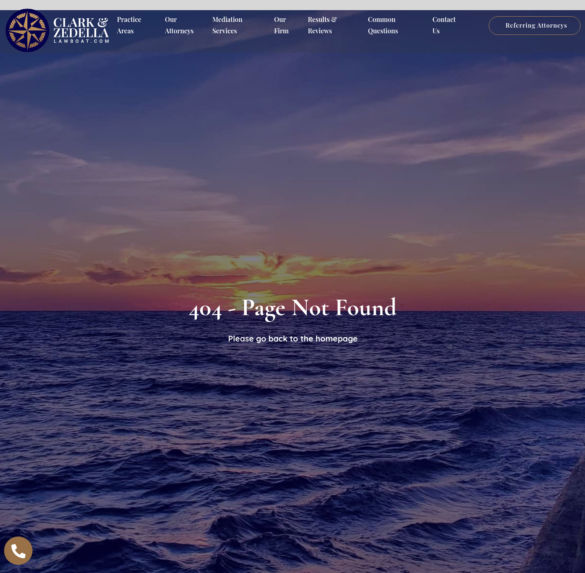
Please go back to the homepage (293, 338)
